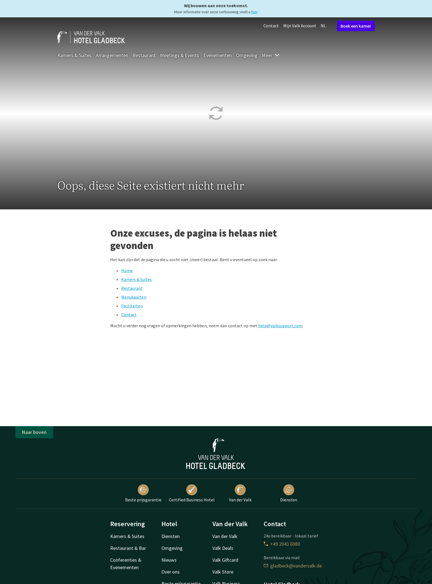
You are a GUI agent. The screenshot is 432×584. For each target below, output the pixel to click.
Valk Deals (222, 548)
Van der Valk (240, 493)
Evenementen (217, 55)
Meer (271, 55)
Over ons (170, 572)
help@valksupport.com (280, 325)
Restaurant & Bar (128, 548)
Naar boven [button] (34, 432)
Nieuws (169, 560)
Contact (271, 25)
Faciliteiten (132, 306)
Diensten (288, 493)
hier (254, 11)
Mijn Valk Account (299, 25)
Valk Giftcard (225, 560)
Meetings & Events (179, 55)
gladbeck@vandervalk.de (293, 566)
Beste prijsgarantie (143, 493)
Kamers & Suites (74, 55)
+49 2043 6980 (282, 544)
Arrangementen (112, 55)
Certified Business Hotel (192, 493)
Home (127, 270)
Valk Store (222, 572)
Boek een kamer (356, 26)
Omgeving (246, 55)
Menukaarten (133, 297)
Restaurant (144, 55)
